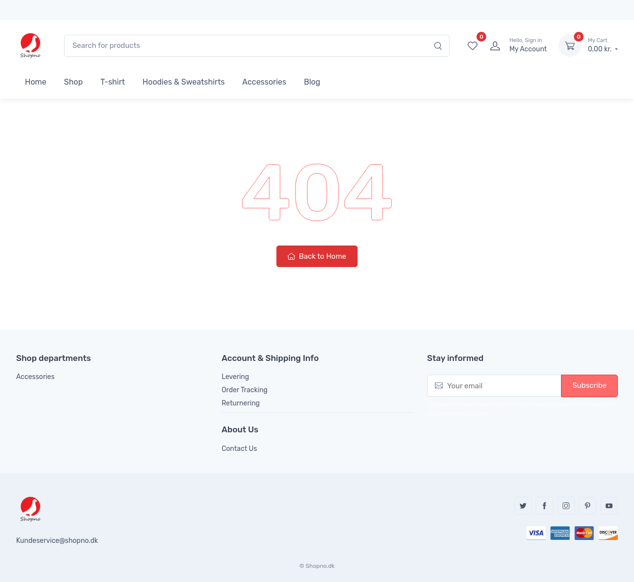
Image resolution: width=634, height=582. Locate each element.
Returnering (241, 403)
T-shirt (112, 82)
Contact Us (239, 449)
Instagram (566, 505)
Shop (73, 82)
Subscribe (589, 385)
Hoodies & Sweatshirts (183, 82)
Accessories (264, 82)
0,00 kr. (603, 45)
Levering (235, 377)
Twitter (523, 505)
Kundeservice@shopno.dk (57, 541)
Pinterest (587, 505)
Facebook (544, 505)
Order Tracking (245, 390)
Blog (312, 82)
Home (35, 82)
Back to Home (317, 256)
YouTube (609, 505)
